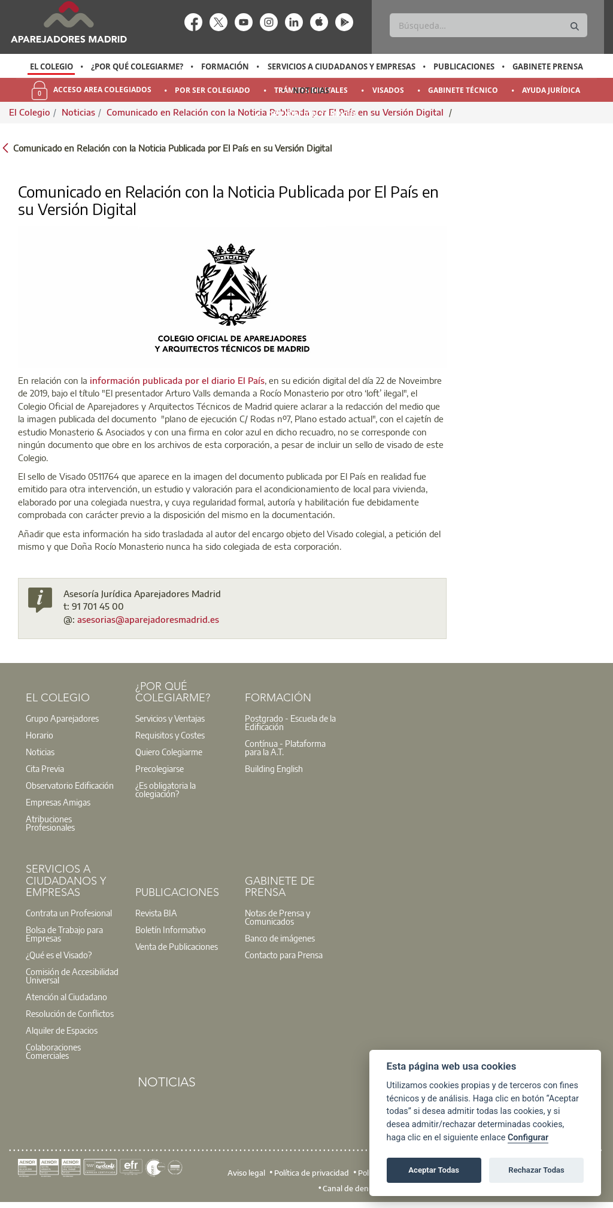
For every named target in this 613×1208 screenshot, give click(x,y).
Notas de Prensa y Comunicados (277, 917)
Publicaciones (463, 66)
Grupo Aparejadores (62, 718)
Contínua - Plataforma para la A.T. (285, 747)
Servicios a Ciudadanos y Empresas (341, 66)
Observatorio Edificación (70, 785)
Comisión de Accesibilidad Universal (72, 975)
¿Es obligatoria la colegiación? (165, 789)
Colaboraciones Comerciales (53, 1051)
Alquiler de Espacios (62, 1030)
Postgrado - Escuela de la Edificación (290, 722)
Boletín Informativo (170, 929)
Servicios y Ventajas (170, 718)
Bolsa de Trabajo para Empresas (64, 933)
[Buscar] (488, 25)
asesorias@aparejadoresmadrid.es (148, 619)
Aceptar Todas (433, 1169)
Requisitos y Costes (170, 734)
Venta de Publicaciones (176, 946)
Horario (39, 734)
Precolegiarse (159, 768)
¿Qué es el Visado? (59, 954)
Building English (274, 768)
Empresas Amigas (58, 802)
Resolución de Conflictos (70, 1013)
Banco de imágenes (280, 938)
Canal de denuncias (357, 1188)
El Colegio (51, 66)
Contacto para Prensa (284, 954)
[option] (51, 66)
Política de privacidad (311, 1172)
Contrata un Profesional (69, 912)
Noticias (311, 90)
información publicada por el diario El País (177, 380)
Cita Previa (45, 768)
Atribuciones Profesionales (50, 822)
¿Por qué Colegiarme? (137, 66)
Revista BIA (156, 912)
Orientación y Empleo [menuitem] (311, 114)
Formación (225, 66)
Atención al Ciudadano (66, 996)
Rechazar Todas (536, 1169)
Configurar (528, 1138)
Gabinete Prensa (547, 66)
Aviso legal (246, 1172)
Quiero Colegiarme (168, 751)
